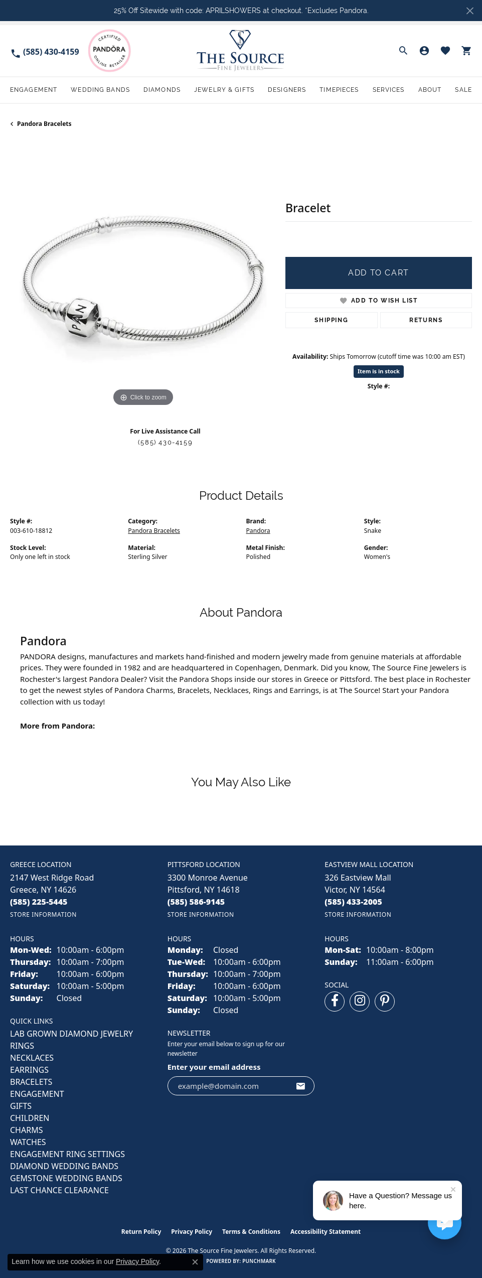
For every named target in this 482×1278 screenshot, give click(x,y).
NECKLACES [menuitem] (32, 1057)
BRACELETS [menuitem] (31, 1081)
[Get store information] (43, 914)
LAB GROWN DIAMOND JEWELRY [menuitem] (71, 1033)
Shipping (331, 320)
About (430, 89)
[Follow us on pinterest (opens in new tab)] (385, 1001)
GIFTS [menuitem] (21, 1105)
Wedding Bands (100, 89)
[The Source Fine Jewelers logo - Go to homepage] (241, 50)
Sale (463, 89)
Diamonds (162, 89)
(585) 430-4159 (165, 442)
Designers (287, 89)
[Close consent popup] (195, 1262)
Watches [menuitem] (28, 1142)
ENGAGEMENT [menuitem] (37, 1093)
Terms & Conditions (251, 1231)
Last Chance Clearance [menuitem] (59, 1190)
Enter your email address (214, 1067)
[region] (142, 276)
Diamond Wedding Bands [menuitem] (64, 1166)
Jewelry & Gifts (224, 89)
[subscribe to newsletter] (300, 1086)
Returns (425, 320)
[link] (44, 51)
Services (389, 89)
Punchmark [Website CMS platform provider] (259, 1260)
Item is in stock (379, 371)
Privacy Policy (191, 1231)
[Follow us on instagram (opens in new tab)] (360, 1001)
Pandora (258, 530)
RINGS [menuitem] (22, 1045)
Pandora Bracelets (44, 123)
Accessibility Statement (325, 1231)
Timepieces (339, 89)
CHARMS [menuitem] (26, 1129)
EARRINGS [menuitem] (29, 1069)
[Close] (469, 11)
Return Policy (141, 1231)
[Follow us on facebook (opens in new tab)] (335, 1001)
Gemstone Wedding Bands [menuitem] (66, 1178)
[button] (403, 50)
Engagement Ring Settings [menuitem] (67, 1154)
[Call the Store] (39, 901)
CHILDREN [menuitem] (29, 1117)
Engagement (33, 89)
